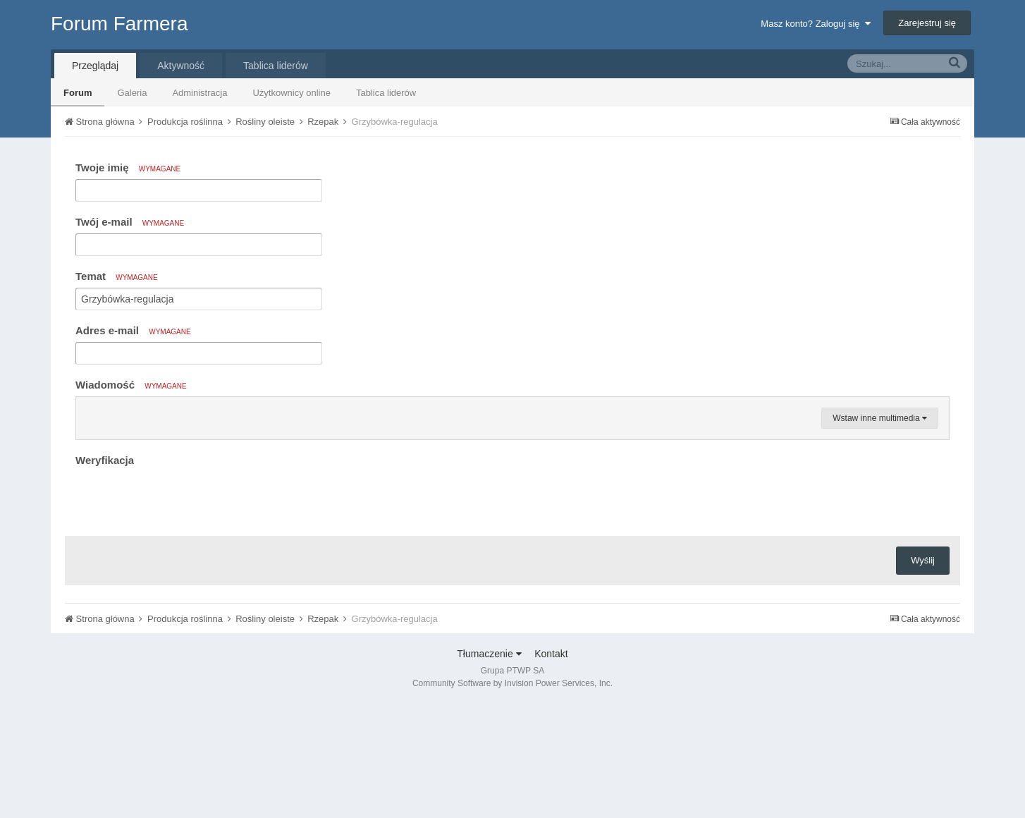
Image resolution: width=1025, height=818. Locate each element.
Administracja (199, 92)
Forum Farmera (119, 24)
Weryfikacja (104, 629)
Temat (116, 276)
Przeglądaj (95, 65)
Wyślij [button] (923, 729)
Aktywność (180, 65)
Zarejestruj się (927, 23)
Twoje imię (127, 167)
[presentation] (182, 667)
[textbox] (512, 495)
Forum (77, 92)
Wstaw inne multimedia (880, 587)
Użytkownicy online (291, 92)
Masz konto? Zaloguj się (815, 23)
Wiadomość (131, 385)
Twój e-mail (129, 222)
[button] (89, 411)
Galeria (132, 92)
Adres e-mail (133, 330)
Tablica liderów (386, 92)
